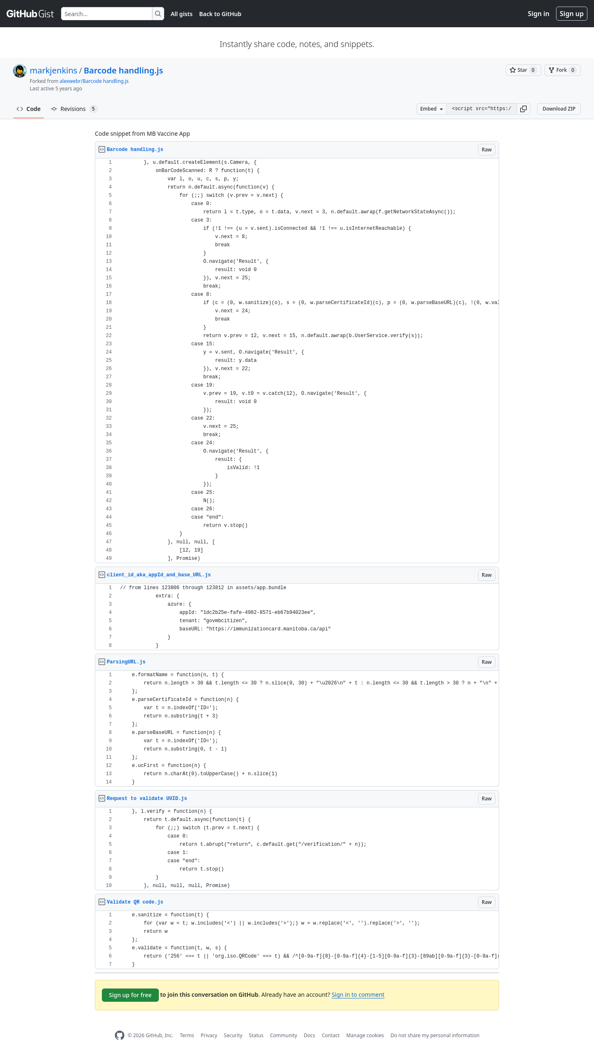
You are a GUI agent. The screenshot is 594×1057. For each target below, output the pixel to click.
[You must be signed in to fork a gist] (562, 70)
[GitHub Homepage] (120, 1035)
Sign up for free (130, 995)
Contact (330, 1035)
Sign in (538, 13)
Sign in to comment (358, 994)
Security (233, 1035)
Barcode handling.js (123, 70)
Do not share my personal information (435, 1035)
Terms (187, 1035)
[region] (297, 360)
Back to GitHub (220, 14)
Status (256, 1035)
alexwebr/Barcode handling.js (94, 81)
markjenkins (53, 70)
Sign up (572, 13)
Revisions (74, 109)
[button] (523, 109)
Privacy (209, 1035)
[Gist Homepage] (30, 14)
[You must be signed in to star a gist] (523, 70)
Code (28, 109)
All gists (182, 14)
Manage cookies (365, 1035)
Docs (309, 1035)
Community (283, 1035)
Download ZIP (558, 108)
